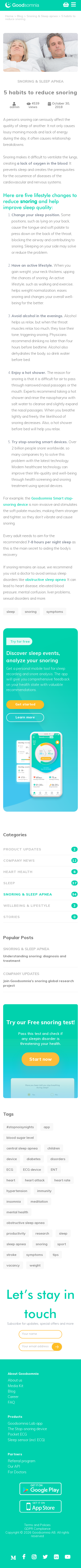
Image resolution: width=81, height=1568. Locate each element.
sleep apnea (16, 1244)
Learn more (25, 717)
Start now (40, 1059)
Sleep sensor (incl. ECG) (26, 1440)
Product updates (40, 849)
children (53, 1148)
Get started (25, 704)
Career (13, 1396)
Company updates (21, 973)
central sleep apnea (22, 1148)
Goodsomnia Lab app (25, 1423)
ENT (54, 1169)
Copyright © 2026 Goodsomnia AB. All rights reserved (37, 1534)
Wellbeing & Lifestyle (40, 905)
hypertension (17, 1191)
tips (56, 1255)
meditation (39, 1201)
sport (61, 1244)
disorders (57, 1159)
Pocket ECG (17, 1434)
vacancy (13, 1265)
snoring (28, 200)
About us (15, 1380)
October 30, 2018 (59, 105)
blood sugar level (20, 1137)
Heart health (40, 871)
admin (15, 105)
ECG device (32, 1169)
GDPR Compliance (37, 1529)
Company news (40, 860)
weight (35, 1265)
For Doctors (17, 1472)
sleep (11, 611)
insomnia (14, 1201)
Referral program (21, 1461)
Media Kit (15, 1386)
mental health (17, 1212)
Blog (11, 1391)
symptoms (54, 611)
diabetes (33, 1159)
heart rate (62, 1180)
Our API (14, 1466)
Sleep (40, 883)
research (42, 1233)
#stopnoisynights (20, 1127)
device (12, 1159)
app (47, 1127)
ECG (10, 1169)
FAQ (11, 1402)
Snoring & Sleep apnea (40, 81)
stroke (11, 1255)
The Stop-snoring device (27, 1429)
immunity (44, 1191)
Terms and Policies (37, 1525)
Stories (40, 916)
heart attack (34, 1180)
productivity (16, 1233)
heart (11, 1180)
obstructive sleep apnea (45, 579)
